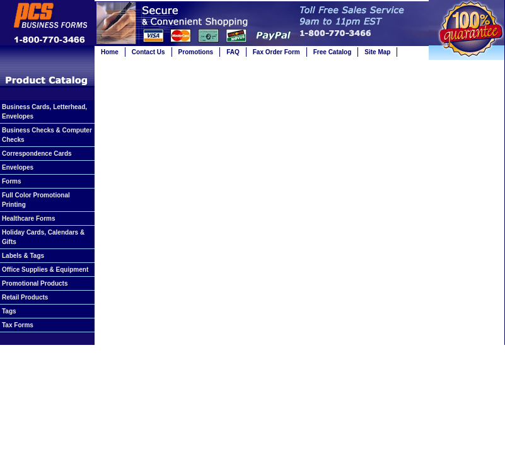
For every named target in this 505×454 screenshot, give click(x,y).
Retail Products (25, 297)
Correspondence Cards (37, 153)
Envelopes (17, 167)
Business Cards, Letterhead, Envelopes (44, 111)
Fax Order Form (276, 52)
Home (110, 52)
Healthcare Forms (28, 218)
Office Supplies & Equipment (45, 269)
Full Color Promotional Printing (36, 200)
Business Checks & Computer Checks (47, 135)
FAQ (233, 52)
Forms (11, 181)
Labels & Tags (23, 255)
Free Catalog (332, 52)
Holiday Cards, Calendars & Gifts (43, 237)
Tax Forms (17, 325)
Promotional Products (34, 283)
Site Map (377, 52)
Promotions (196, 52)
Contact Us (148, 52)
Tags (9, 311)
